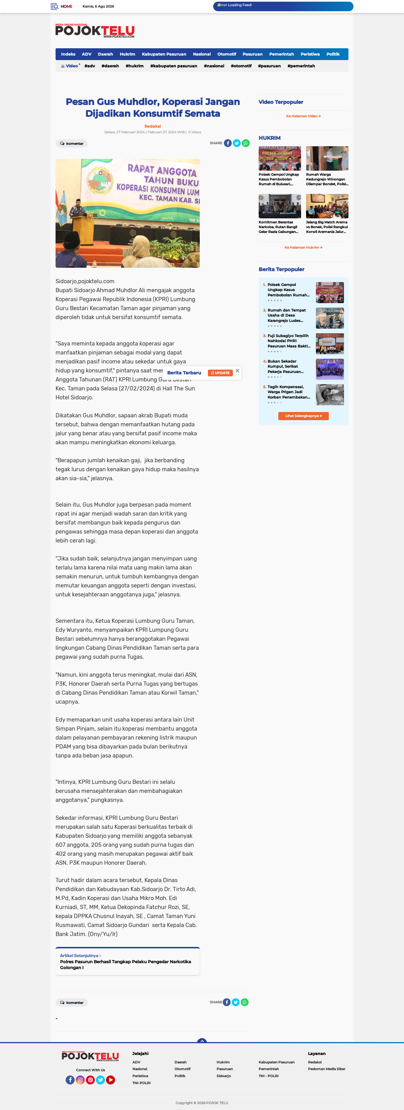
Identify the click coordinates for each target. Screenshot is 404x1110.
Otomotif (226, 54)
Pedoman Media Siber (326, 1069)
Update (220, 373)
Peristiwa (310, 54)
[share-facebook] (228, 143)
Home (66, 6)
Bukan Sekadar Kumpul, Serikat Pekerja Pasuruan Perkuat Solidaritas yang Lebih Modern (286, 366)
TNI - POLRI (269, 1076)
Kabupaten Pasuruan (164, 54)
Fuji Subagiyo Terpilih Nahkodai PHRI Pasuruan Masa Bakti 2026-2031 (288, 341)
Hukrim (127, 54)
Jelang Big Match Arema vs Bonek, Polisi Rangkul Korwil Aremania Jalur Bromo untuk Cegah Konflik (327, 227)
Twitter (103, 1082)
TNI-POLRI (141, 1083)
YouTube (114, 1082)
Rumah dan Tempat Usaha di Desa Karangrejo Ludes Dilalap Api (287, 315)
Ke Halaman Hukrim (303, 247)
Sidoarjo (224, 1076)
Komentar (71, 143)
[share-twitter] (237, 143)
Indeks (68, 54)
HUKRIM (270, 138)
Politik (333, 54)
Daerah (105, 54)
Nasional (202, 54)
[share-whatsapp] (246, 143)
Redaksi (315, 1062)
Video (72, 65)
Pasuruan (253, 54)
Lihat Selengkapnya (303, 416)
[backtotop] (202, 1043)
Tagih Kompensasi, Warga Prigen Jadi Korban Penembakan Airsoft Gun (287, 392)
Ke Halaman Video (303, 116)
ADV (86, 54)
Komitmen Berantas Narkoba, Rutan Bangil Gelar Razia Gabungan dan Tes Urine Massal (278, 227)
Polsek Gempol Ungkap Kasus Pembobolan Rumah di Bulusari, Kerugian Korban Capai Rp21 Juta (279, 179)
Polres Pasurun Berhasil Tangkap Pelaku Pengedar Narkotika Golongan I (125, 964)
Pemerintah (281, 54)
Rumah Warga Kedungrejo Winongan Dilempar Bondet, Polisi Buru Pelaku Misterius (326, 179)
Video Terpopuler (281, 102)
